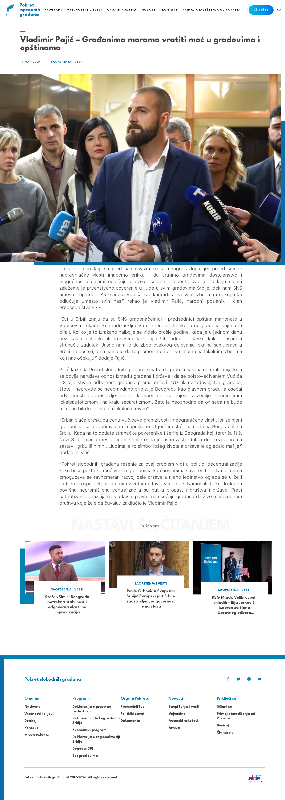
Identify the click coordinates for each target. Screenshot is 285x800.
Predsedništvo (133, 707)
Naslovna (32, 707)
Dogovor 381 (82, 748)
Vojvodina (177, 714)
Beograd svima (85, 756)
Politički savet (133, 714)
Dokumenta (130, 721)
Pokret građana (30, 10)
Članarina (225, 732)
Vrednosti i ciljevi (39, 714)
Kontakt (31, 728)
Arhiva (174, 728)
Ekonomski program (89, 730)
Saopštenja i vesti (67, 62)
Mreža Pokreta (36, 735)
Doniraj (30, 721)
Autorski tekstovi (183, 721)
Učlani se (224, 707)
